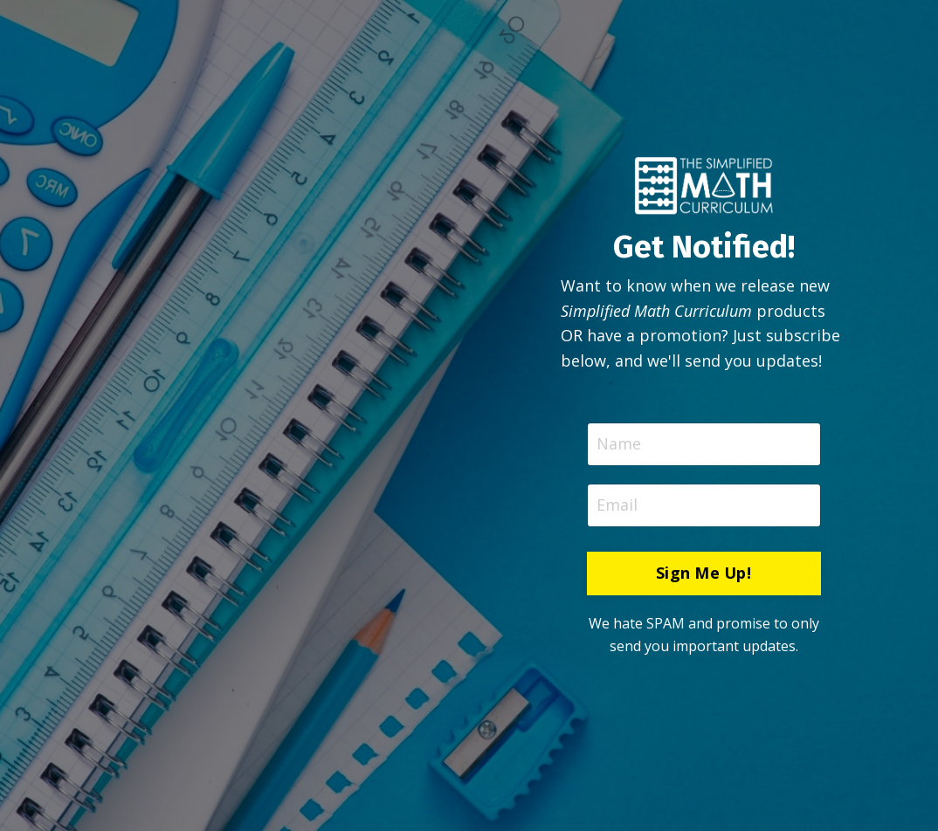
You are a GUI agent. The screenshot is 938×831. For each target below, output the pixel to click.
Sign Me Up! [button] (703, 572)
